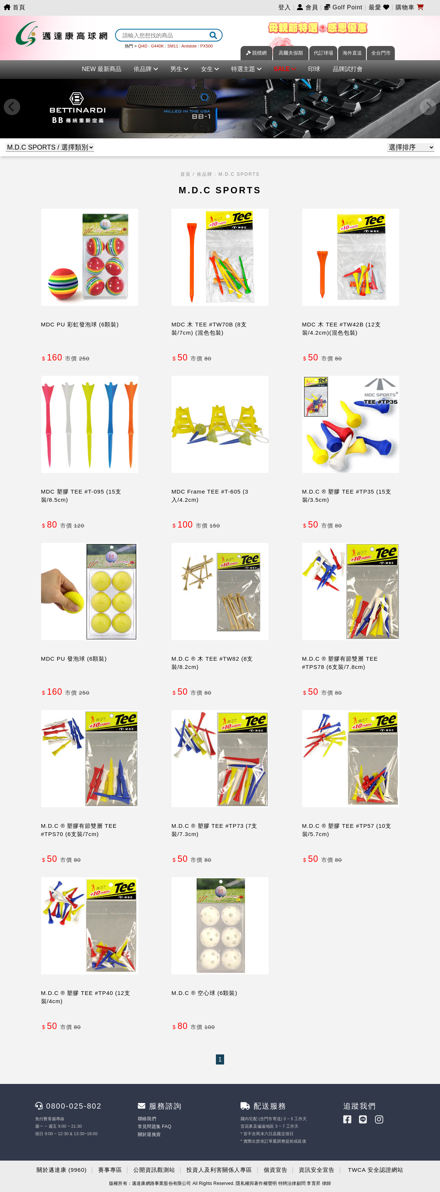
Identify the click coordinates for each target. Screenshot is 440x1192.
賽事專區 (110, 1169)
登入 (284, 7)
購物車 (410, 7)
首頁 (14, 7)
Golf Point (347, 7)
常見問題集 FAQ (153, 1126)
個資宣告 (276, 1169)
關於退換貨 (148, 1133)
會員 (307, 7)
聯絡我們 (146, 1118)
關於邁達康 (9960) (62, 1169)
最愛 (380, 7)
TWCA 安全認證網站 (376, 1169)
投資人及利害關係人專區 (219, 1169)
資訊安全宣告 (317, 1169)
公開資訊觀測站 (154, 1169)
